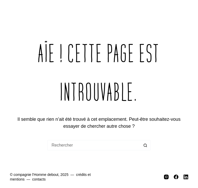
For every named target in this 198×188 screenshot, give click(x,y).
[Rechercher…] (93, 145)
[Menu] (184, 13)
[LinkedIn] (186, 177)
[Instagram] (166, 177)
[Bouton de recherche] (145, 145)
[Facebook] (176, 177)
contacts (39, 179)
